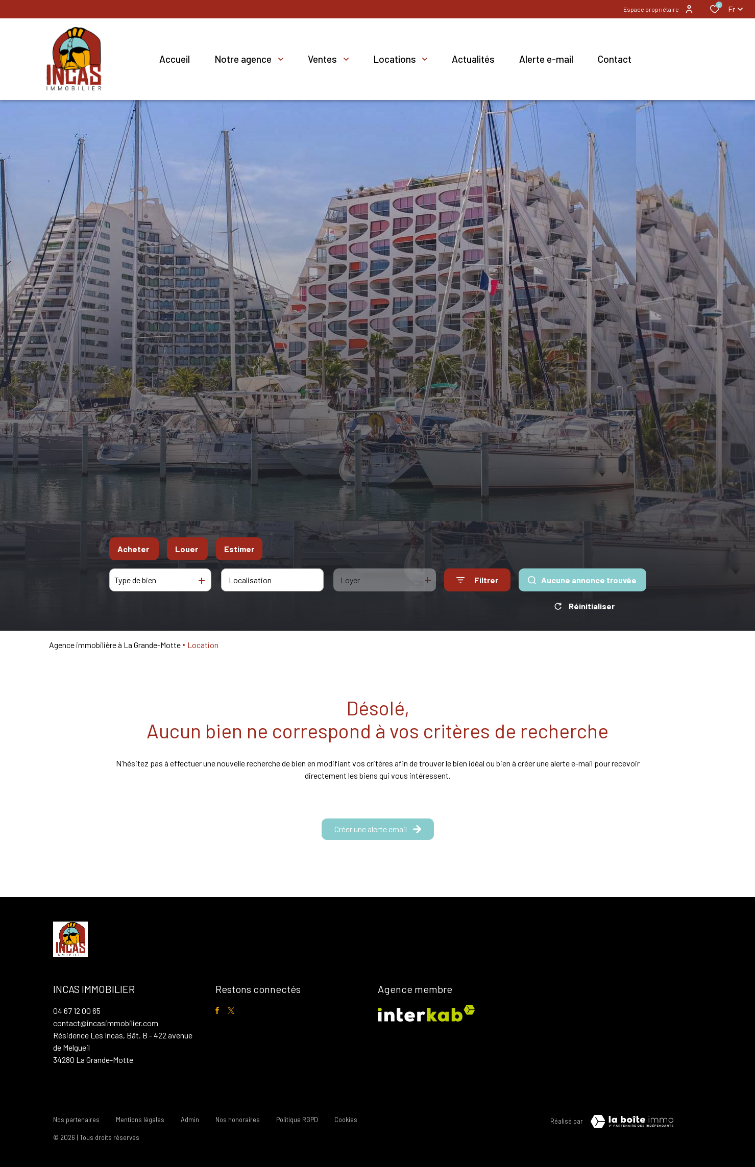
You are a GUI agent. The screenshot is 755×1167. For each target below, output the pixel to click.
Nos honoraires (237, 1119)
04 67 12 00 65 (77, 1010)
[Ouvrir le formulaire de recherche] (477, 579)
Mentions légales (140, 1119)
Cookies (345, 1119)
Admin (190, 1119)
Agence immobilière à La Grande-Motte (115, 645)
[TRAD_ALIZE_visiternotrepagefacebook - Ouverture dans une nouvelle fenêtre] (217, 1010)
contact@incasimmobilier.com (105, 1023)
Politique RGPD (297, 1119)
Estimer (239, 549)
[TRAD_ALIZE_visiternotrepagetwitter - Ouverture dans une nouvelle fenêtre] (231, 1010)
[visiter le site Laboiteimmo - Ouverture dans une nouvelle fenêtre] (632, 1121)
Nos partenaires (76, 1119)
